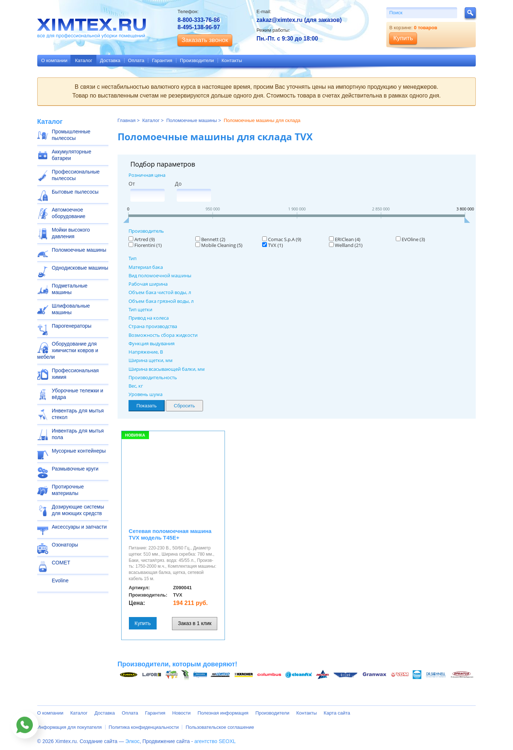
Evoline (60, 580)
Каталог (83, 60)
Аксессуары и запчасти (79, 527)
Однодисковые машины (80, 268)
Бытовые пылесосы (75, 192)
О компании (54, 60)
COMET (61, 563)
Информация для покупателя (69, 727)
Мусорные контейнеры (79, 451)
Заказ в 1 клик (194, 623)
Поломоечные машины (79, 250)
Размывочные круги (75, 469)
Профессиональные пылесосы (76, 175)
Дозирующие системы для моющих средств (78, 510)
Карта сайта (337, 713)
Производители (197, 60)
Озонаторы (65, 545)
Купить (143, 623)
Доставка (110, 60)
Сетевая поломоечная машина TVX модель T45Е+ (170, 534)
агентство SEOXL (215, 741)
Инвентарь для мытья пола (78, 434)
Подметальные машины (70, 289)
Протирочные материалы (68, 490)
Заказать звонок (204, 40)
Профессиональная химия (75, 374)
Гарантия (162, 60)
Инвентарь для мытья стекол (78, 414)
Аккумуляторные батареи (71, 155)
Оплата (136, 60)
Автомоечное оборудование (68, 213)
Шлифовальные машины (71, 309)
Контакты (232, 60)
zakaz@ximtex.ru (279, 20)
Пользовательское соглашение (219, 727)
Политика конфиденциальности (144, 727)
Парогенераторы (72, 326)
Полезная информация (223, 713)
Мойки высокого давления (71, 233)
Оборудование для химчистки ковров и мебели (67, 350)
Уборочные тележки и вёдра (77, 394)
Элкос (132, 741)
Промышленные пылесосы (71, 135)
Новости (181, 713)
